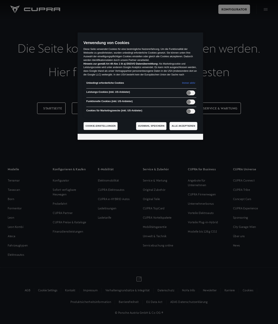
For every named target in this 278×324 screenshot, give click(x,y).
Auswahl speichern (151, 126)
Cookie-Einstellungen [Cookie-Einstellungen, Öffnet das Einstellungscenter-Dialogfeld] (101, 126)
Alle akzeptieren (183, 126)
